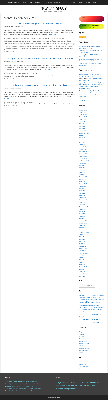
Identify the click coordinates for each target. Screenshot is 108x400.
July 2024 (82, 124)
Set (52, 45)
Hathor (43, 41)
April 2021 (82, 195)
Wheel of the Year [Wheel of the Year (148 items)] (91, 319)
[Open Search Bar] (99, 2)
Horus (70, 41)
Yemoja (71, 48)
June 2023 (82, 140)
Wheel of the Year (33, 38)
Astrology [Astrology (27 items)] (88, 295)
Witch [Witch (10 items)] (91, 323)
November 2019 (83, 227)
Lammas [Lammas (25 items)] (81, 299)
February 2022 (83, 177)
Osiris (67, 43)
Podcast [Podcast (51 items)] (74, 382)
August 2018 (82, 257)
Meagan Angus (83, 74)
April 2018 (82, 262)
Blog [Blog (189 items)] (58, 382)
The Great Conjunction (14, 76)
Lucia (36, 43)
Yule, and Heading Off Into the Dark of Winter (40, 23)
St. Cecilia (6, 46)
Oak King (60, 43)
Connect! (87, 2)
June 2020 (82, 214)
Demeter (9, 41)
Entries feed (82, 364)
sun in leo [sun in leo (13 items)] (81, 314)
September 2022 (84, 161)
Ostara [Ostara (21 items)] (81, 302)
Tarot (53, 46)
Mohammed (48, 43)
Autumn (38, 40)
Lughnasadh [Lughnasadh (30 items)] (91, 299)
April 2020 (82, 216)
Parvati (5, 45)
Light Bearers (29, 103)
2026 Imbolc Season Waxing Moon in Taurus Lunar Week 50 (22, 381)
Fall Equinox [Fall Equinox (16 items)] (93, 297)
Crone (5, 41)
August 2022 (82, 163)
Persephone (14, 45)
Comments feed (83, 366)
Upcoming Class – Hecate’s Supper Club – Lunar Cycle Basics (23, 384)
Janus (14, 43)
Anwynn (24, 40)
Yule (5, 49)
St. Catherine (72, 45)
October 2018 (83, 255)
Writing (62, 38)
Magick (48, 75)
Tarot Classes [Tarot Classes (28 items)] (83, 383)
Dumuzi (19, 41)
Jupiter (25, 43)
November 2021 (83, 181)
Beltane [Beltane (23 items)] (99, 295)
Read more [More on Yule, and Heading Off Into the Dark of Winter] (52, 34)
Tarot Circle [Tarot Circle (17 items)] (96, 314)
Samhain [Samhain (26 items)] (88, 305)
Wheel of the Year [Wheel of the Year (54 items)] (67, 386)
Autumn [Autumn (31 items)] (94, 295)
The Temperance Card (60, 46)
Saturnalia (39, 45)
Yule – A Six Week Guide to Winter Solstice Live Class (40, 85)
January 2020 (83, 223)
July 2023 (82, 137)
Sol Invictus (61, 45)
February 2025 (83, 114)
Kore (33, 43)
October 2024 (83, 121)
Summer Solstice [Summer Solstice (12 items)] (92, 312)
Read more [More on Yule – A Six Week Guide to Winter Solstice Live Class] (7, 98)
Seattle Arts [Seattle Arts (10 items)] (93, 305)
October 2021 (83, 184)
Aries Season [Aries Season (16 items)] (82, 295)
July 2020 (82, 211)
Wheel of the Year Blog (44, 38)
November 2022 (83, 156)
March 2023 (82, 147)
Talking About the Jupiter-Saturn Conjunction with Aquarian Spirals (40, 58)
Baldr (41, 40)
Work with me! (38, 2)
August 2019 (82, 234)
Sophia (66, 45)
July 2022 (82, 165)
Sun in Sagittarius (36, 46)
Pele (9, 45)
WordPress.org (83, 369)
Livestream (36, 103)
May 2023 (82, 142)
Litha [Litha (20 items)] (85, 299)
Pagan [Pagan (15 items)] (84, 302)
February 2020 (83, 221)
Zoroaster (9, 49)
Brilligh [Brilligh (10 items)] (102, 295)
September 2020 (84, 207)
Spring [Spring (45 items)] (96, 309)
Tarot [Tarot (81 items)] (90, 314)
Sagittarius (64, 75)
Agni (7, 40)
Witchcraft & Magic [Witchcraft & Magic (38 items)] (63, 389)
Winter (54, 48)
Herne (61, 41)
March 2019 (82, 246)
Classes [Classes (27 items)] (88, 297)
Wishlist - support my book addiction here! (91, 19)
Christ (69, 40)
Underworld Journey (23, 48)
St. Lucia (11, 46)
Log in (81, 362)
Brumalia (46, 40)
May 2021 (82, 193)
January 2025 (83, 117)
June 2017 (82, 269)
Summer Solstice (18, 46)
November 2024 (83, 119)
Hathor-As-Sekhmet (51, 41)
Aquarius (16, 75)
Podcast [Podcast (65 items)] (82, 305)
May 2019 (82, 241)
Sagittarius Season (48, 103)
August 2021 (82, 186)
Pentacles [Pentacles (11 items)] (98, 302)
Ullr (17, 48)
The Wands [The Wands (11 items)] (99, 316)
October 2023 (83, 131)
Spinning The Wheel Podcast (52, 2)
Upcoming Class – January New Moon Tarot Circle (19, 391)
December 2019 (83, 225)
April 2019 (82, 244)
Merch (80, 2)
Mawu (39, 43)
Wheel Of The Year (14, 2)
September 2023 (84, 133)
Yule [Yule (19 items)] (103, 323)
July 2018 (82, 260)
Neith (53, 43)
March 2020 (82, 218)
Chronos (73, 40)
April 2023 (82, 144)
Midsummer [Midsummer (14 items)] (101, 299)
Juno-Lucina (20, 43)
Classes (10, 38)
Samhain (30, 45)
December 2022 (83, 154)
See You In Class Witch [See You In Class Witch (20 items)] (88, 309)
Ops (64, 43)
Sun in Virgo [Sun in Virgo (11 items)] (85, 314)
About (94, 2)
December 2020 (83, 200)
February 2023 (83, 149)
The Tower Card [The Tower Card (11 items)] (93, 316)
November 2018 (83, 253)
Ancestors (16, 40)
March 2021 (82, 197)
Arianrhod (29, 40)
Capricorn (32, 75)
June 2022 (82, 167)
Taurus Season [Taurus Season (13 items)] (86, 316)
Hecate (58, 41)
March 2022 (82, 174)
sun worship (44, 46)
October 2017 (83, 267)
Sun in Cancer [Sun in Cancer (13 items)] (100, 312)
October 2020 (83, 204)
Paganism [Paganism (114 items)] (91, 302)
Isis (12, 43)
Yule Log (17, 105)
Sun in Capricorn (27, 46)
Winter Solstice (59, 48)
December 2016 (83, 271)
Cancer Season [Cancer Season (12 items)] (82, 297)
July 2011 (82, 276)
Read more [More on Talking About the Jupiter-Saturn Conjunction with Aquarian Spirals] (48, 69)
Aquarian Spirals (10, 75)
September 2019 (84, 232)
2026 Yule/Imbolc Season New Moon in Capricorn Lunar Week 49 (24, 388)
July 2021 (82, 188)
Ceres (62, 40)
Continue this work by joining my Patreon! (91, 26)
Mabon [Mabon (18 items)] (97, 299)
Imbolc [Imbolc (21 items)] (98, 297)
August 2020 (82, 209)
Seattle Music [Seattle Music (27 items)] (93, 307)
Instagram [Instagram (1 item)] (69, 382)
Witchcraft (66, 48)
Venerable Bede (33, 48)
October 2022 (83, 158)
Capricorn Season (10, 103)
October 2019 (83, 230)
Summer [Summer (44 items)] (86, 312)
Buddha (50, 40)
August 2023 (82, 135)
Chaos (65, 40)
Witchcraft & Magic (55, 38)
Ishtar (9, 43)
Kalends (29, 43)
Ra (18, 45)
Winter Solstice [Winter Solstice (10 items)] (86, 323)
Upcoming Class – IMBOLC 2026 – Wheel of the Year (20, 386)
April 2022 (82, 172)
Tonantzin (13, 48)
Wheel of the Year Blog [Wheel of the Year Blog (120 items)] (85, 385)
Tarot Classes (16, 38)
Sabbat (26, 45)
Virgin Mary (40, 48)
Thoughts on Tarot (24, 38)
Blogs (66, 2)
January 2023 (83, 151)
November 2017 (83, 264)
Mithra (43, 43)
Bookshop (73, 2)
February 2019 (83, 248)
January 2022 (83, 179)
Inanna (5, 43)
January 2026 (83, 110)
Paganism (72, 43)
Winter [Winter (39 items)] (81, 323)
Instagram (82, 336)
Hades (40, 41)
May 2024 (82, 126)
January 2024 (83, 128)
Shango (56, 45)
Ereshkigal (24, 41)
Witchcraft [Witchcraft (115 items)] (96, 322)
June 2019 (82, 239)
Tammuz (50, 46)
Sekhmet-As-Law (47, 45)
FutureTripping (38, 75)
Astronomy (26, 75)
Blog (7, 38)
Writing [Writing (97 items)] (73, 388)
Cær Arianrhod (56, 40)
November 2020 (83, 202)
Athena (34, 40)
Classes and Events (27, 2)
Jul (24, 103)
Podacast (58, 75)
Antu (21, 40)
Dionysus (14, 41)
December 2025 (83, 112)
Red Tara (21, 45)
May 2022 (82, 170)
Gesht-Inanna (34, 41)
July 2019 (82, 237)
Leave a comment (10, 51)
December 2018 (83, 250)
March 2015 (82, 274)
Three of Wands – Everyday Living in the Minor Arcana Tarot (90, 94)
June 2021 (82, 190)
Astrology (21, 75)
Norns (56, 43)
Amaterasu (11, 40)
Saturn (35, 45)
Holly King (66, 41)
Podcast (81, 339)
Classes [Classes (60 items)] (63, 382)
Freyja (28, 41)
